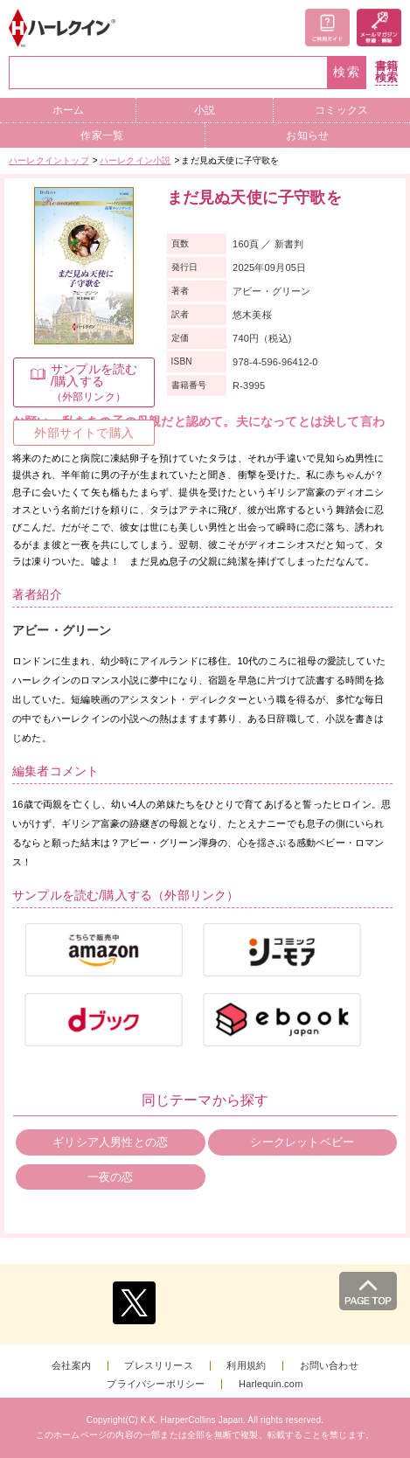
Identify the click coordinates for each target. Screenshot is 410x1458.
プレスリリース (158, 1366)
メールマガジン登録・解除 (379, 27)
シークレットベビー (302, 1142)
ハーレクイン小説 (135, 160)
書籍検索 (386, 72)
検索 (347, 72)
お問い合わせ (329, 1366)
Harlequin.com (271, 1384)
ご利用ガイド (327, 27)
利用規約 (246, 1366)
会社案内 (71, 1366)
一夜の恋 (110, 1177)
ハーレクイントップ (49, 160)
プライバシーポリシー (156, 1384)
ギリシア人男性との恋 (110, 1142)
